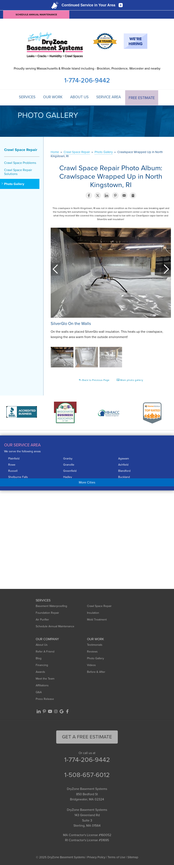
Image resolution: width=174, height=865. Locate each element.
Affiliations (42, 685)
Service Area (109, 97)
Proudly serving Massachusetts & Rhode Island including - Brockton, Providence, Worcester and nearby (87, 68)
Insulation (93, 612)
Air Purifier (42, 619)
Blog (38, 658)
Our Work (52, 97)
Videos (91, 665)
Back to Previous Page (94, 380)
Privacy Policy (96, 857)
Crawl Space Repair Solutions (18, 171)
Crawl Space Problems (20, 162)
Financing (42, 665)
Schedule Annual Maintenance (36, 14)
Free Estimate (143, 97)
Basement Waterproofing (51, 606)
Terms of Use (116, 857)
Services (26, 97)
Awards (40, 672)
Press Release (45, 699)
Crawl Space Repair (20, 149)
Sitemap (132, 857)
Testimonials (94, 644)
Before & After (96, 672)
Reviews (92, 651)
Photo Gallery (14, 183)
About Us (80, 97)
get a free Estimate (87, 736)
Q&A (39, 692)
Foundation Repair (47, 612)
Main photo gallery (130, 380)
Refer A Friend (45, 651)
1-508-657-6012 (87, 774)
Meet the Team (45, 678)
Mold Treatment (97, 619)
